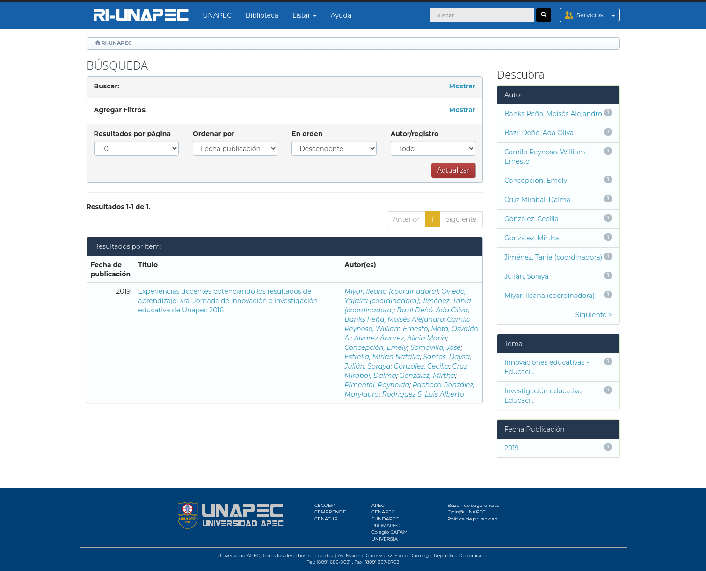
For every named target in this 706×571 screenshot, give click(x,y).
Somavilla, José (435, 347)
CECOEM (324, 505)
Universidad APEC (239, 555)
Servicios (597, 15)
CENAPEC (383, 512)
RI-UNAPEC (116, 43)
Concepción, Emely (375, 347)
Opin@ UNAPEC (466, 512)
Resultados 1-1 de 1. (119, 206)
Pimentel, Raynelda (376, 385)
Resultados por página (132, 134)
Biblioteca (262, 15)
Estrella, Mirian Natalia (382, 357)
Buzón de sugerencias (473, 505)
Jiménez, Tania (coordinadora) (553, 257)
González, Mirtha (427, 375)
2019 (511, 448)
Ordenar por (213, 134)
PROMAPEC (385, 525)
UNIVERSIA (384, 539)
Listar (304, 15)
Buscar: (106, 86)
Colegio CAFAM (389, 532)
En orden (306, 134)
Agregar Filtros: (120, 110)
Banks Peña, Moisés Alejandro (394, 319)
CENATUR (325, 519)
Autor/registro (415, 134)
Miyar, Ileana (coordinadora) (391, 291)
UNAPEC (217, 15)
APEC (378, 505)
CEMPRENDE (330, 512)
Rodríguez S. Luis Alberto (423, 394)
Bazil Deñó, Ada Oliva (432, 310)
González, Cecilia (421, 366)
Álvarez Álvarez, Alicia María (400, 338)
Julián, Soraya (367, 366)
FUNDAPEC (385, 519)
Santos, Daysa (446, 357)
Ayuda (341, 15)
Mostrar (462, 86)
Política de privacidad (472, 519)
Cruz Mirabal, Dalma (537, 199)
